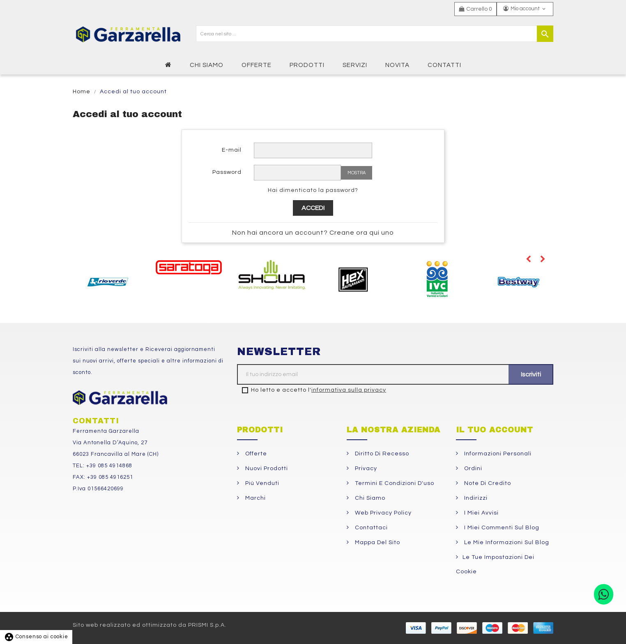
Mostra (357, 173)
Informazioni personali (497, 454)
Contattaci (370, 528)
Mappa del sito (376, 542)
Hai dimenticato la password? (313, 190)
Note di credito (487, 483)
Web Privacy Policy (382, 513)
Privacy (365, 468)
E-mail (232, 150)
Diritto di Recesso (381, 454)
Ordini (472, 468)
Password (227, 172)
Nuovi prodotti (266, 468)
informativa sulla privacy (348, 390)
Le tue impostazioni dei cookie (495, 564)
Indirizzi (475, 498)
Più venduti (261, 483)
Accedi (313, 208)
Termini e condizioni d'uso (393, 483)
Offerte (255, 454)
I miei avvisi (481, 513)
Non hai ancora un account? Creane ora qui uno (313, 232)
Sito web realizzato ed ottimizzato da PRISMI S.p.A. (149, 625)
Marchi (255, 498)
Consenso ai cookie (36, 636)
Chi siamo (369, 498)
